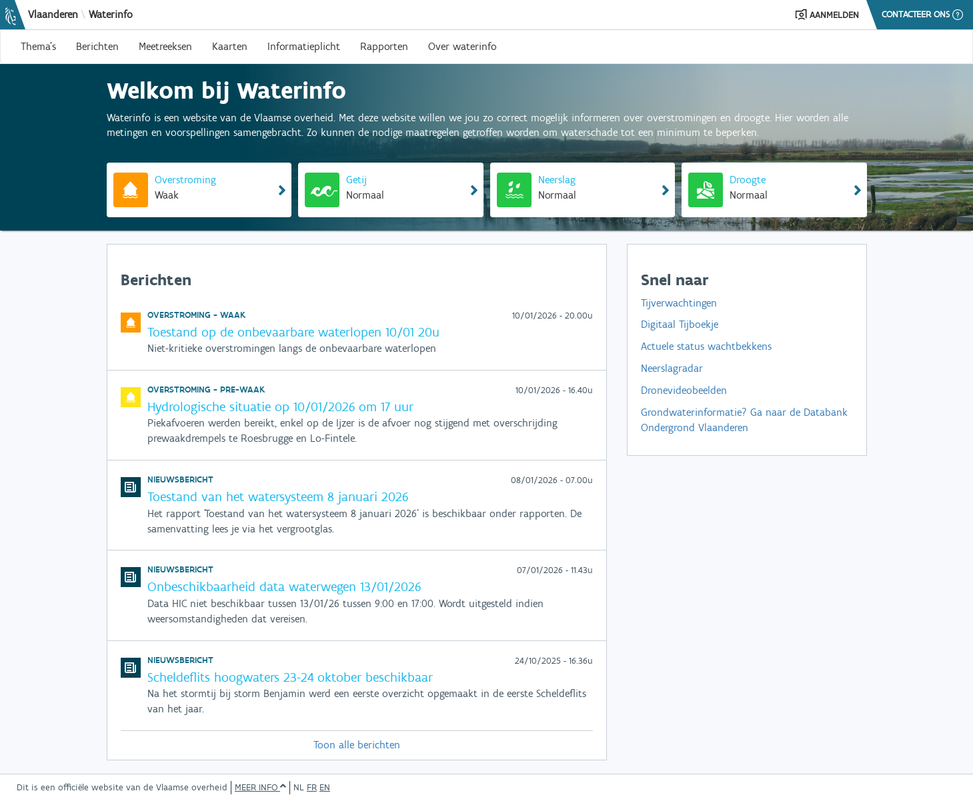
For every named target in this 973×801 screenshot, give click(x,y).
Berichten (97, 46)
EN (324, 787)
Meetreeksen (165, 46)
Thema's (38, 46)
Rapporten (384, 46)
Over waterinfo (462, 46)
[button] (827, 15)
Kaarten (229, 46)
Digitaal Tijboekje (679, 324)
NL (298, 787)
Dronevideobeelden (684, 390)
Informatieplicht (303, 46)
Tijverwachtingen (679, 303)
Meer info (260, 787)
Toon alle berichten (356, 744)
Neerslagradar (672, 368)
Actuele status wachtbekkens (706, 346)
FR (312, 787)
